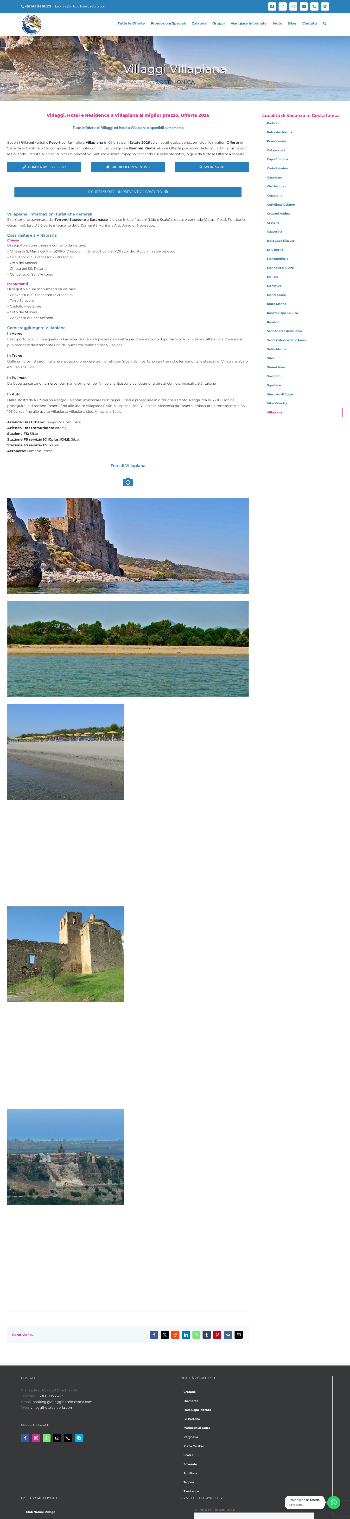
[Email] (238, 1334)
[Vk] (228, 1334)
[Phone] (68, 1438)
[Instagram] (36, 1438)
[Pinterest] (217, 1334)
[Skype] (79, 1438)
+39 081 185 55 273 (38, 6)
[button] (324, 23)
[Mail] (57, 1438)
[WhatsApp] (196, 1334)
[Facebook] (154, 1334)
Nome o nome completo (214, 1509)
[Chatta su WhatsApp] (333, 1502)
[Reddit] (175, 1334)
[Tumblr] (206, 1334)
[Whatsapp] (47, 1438)
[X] (164, 1334)
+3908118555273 (50, 1396)
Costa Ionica (175, 82)
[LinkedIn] (186, 1334)
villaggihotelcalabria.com (52, 1407)
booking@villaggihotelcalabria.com (80, 6)
